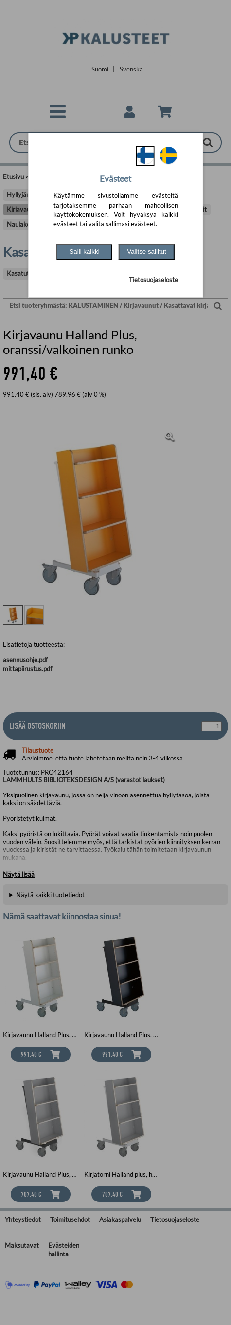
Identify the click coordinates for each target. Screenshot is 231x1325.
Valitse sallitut (146, 251)
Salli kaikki (84, 251)
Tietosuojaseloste (153, 279)
